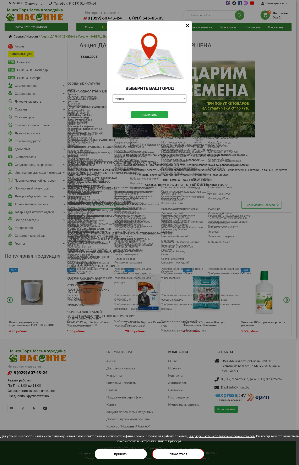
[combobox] (149, 98)
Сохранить (149, 115)
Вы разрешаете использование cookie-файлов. (222, 436)
